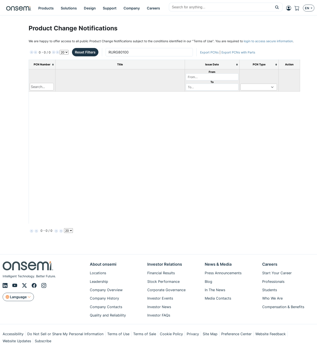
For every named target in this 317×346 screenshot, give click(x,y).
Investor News (159, 307)
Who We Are (272, 298)
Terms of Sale (144, 334)
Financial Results (161, 273)
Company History (104, 298)
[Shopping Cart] (299, 8)
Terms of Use (118, 334)
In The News (215, 290)
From (212, 72)
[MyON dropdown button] (290, 8)
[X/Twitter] (25, 285)
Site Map (210, 334)
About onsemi (103, 264)
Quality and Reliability (108, 315)
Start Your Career (277, 273)
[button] (277, 7)
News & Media (218, 264)
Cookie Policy (171, 334)
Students (269, 290)
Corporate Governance (166, 290)
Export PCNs (209, 52)
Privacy (193, 334)
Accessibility (13, 334)
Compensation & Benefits (283, 307)
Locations (98, 273)
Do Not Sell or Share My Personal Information (65, 334)
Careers (269, 264)
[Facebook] (35, 285)
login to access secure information (268, 41)
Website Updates (17, 341)
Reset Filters (85, 52)
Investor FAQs (158, 315)
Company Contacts (106, 307)
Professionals (273, 281)
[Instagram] (43, 285)
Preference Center (236, 334)
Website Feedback (270, 334)
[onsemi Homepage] (19, 8)
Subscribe (43, 341)
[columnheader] (42, 64)
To (212, 82)
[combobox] (220, 7)
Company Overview (106, 290)
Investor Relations (164, 264)
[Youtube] (15, 285)
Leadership (99, 281)
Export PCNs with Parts (238, 52)
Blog (208, 281)
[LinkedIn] (6, 285)
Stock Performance (163, 281)
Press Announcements (223, 273)
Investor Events (160, 298)
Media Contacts (218, 298)
